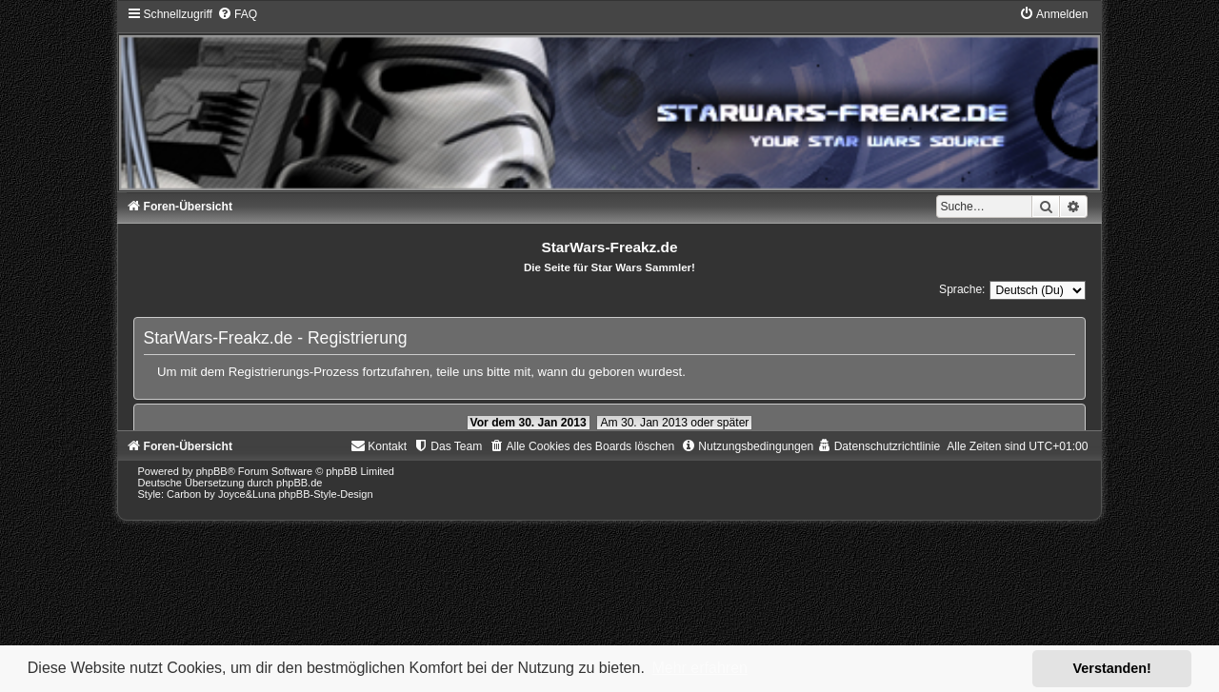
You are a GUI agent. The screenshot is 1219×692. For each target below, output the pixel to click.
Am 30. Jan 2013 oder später (674, 422)
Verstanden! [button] (1112, 668)
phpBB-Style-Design (326, 494)
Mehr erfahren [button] (699, 668)
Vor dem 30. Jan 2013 (528, 422)
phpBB (212, 471)
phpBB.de (299, 482)
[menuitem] (237, 14)
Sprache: (962, 289)
